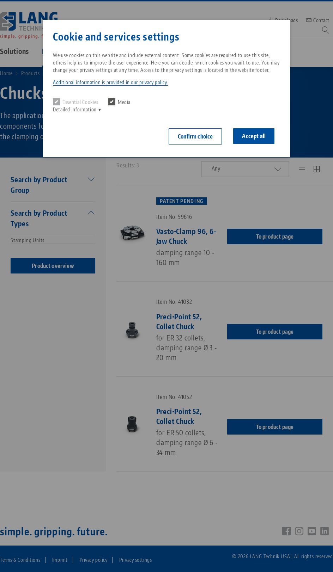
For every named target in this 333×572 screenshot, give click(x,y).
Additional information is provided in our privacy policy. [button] (110, 82)
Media (119, 101)
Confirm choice (195, 136)
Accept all (254, 136)
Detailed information (75, 109)
